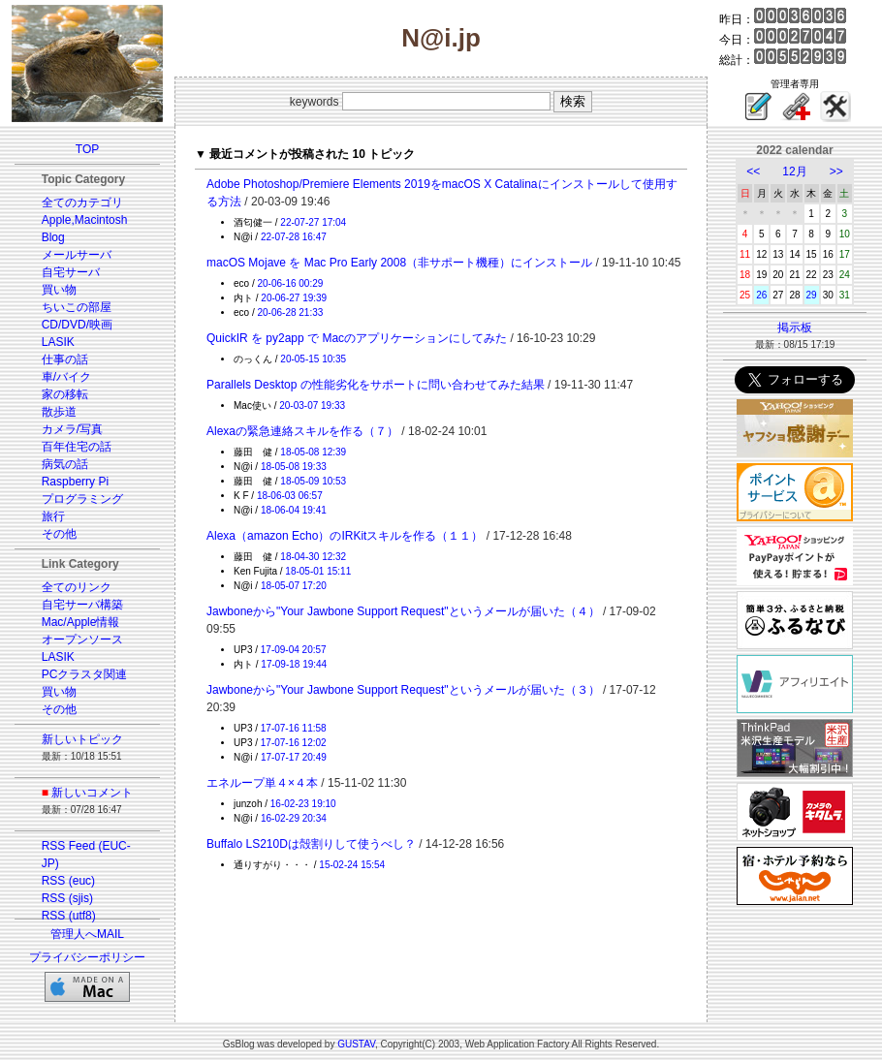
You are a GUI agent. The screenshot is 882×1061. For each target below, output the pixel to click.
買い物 (59, 289)
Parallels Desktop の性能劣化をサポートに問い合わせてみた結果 (375, 384)
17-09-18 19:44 (294, 664)
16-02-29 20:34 (294, 818)
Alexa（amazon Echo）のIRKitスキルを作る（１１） (344, 536)
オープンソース (82, 639)
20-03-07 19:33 (312, 405)
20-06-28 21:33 (290, 312)
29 (811, 295)
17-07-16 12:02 (294, 742)
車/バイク (66, 377)
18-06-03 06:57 (290, 495)
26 (761, 295)
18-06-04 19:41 (294, 510)
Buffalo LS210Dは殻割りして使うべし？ (311, 844)
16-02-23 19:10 (303, 803)
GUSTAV (356, 1044)
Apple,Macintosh (85, 220)
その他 (59, 534)
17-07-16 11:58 (294, 728)
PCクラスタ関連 (85, 674)
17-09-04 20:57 (294, 649)
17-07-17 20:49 (294, 757)
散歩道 (59, 412)
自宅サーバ (71, 272)
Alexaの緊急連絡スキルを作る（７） (302, 431)
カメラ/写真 (72, 429)
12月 (794, 171)
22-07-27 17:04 (313, 222)
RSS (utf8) (69, 915)
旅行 (53, 516)
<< (753, 171)
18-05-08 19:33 (294, 466)
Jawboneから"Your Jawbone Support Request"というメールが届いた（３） (403, 690)
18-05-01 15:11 (318, 571)
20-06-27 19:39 (294, 298)
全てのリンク (76, 587)
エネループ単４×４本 (262, 783)
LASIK (58, 342)
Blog (53, 237)
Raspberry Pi (75, 481)
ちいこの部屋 (76, 307)
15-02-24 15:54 (352, 864)
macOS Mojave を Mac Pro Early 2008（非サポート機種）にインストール (399, 262)
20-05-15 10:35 (313, 359)
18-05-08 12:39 (313, 452)
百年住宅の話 (76, 446)
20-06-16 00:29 (290, 283)
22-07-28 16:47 (294, 237)
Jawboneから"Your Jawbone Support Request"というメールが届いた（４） (403, 611)
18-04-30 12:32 (313, 556)
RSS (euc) (68, 881)
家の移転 (65, 394)
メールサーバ (76, 255)
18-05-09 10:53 (313, 481)
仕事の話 (65, 359)
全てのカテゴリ (82, 202)
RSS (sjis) (67, 898)
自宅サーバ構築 (82, 604)
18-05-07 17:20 (294, 585)
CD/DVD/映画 (77, 324)
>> (836, 171)
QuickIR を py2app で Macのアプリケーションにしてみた (356, 338)
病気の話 (65, 464)
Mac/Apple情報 (81, 622)
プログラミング (82, 499)
